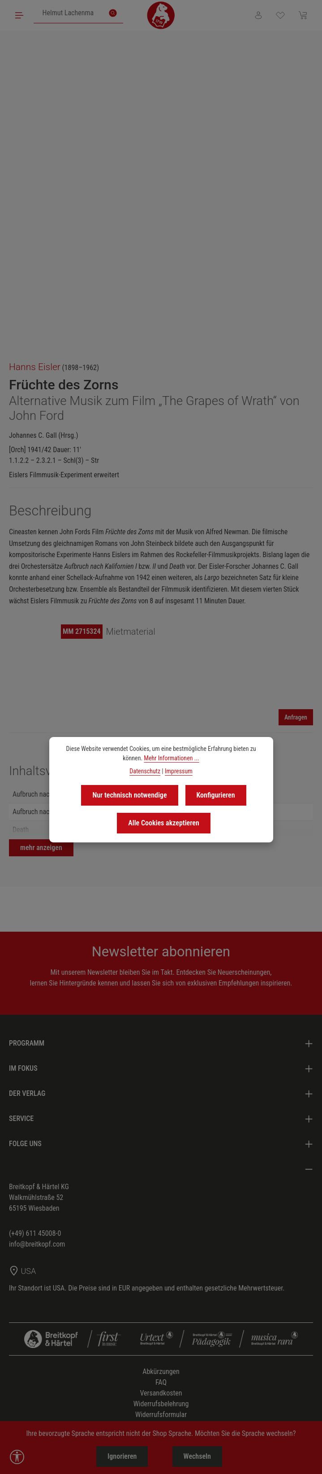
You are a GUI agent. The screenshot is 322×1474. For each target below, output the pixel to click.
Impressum (179, 771)
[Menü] (19, 15)
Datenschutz (144, 771)
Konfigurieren (216, 795)
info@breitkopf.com (37, 1244)
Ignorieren (121, 1456)
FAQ (161, 1382)
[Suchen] (113, 13)
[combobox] (68, 13)
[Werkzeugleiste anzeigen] (17, 1457)
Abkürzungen (161, 1371)
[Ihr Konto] (258, 15)
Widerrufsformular (161, 1414)
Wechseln (197, 1456)
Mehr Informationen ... (171, 758)
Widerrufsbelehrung (161, 1404)
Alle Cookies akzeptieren (163, 823)
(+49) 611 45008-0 (35, 1233)
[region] (161, 191)
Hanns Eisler (34, 367)
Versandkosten (161, 1393)
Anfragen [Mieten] (295, 717)
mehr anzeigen (41, 847)
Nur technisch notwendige (129, 795)
